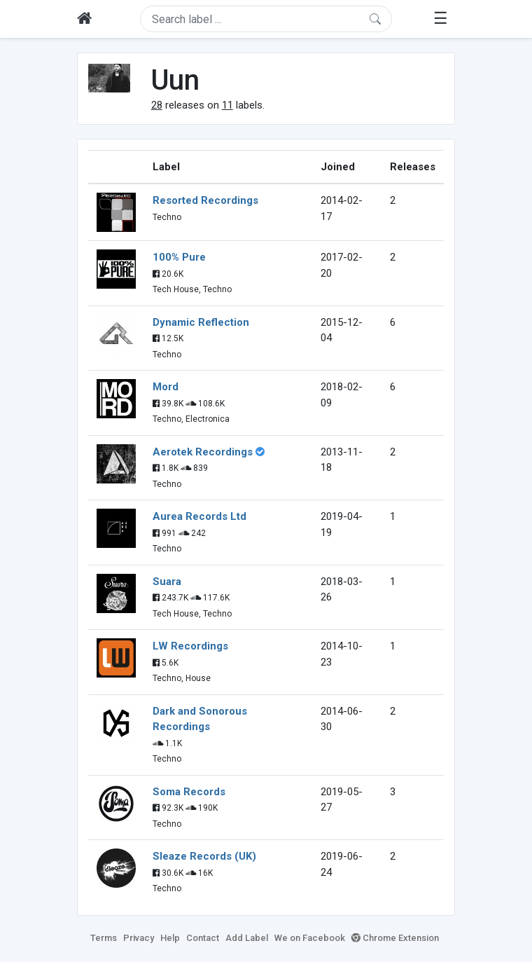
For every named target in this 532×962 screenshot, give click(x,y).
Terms (103, 938)
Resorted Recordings (205, 200)
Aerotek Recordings (203, 452)
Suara (167, 581)
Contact (202, 938)
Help (170, 938)
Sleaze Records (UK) (204, 856)
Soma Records (189, 791)
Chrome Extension (395, 938)
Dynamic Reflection (201, 322)
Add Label (246, 938)
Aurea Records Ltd (199, 516)
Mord (165, 386)
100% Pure (179, 257)
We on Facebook (309, 938)
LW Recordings (190, 646)
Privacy (138, 938)
